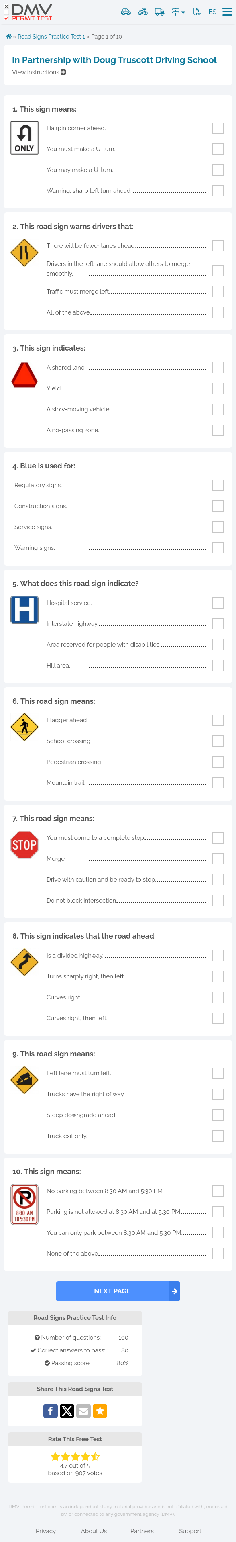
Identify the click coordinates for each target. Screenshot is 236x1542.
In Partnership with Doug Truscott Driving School (114, 60)
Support (190, 1531)
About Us (94, 1531)
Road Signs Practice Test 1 (51, 36)
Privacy (46, 1531)
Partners (142, 1531)
